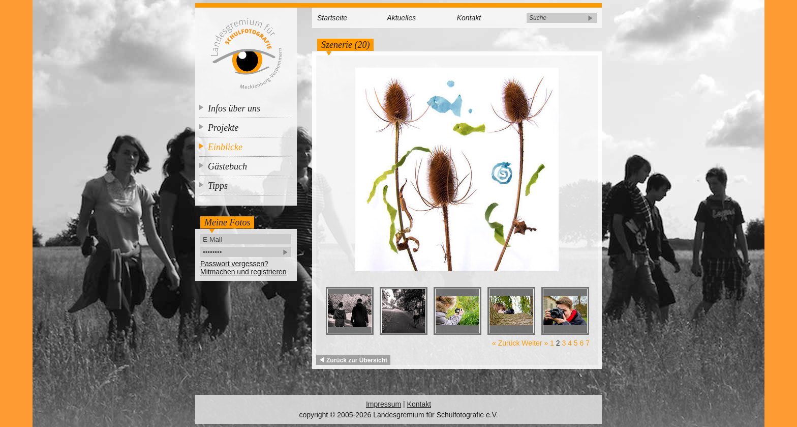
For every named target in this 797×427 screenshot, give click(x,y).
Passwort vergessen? (234, 264)
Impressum (383, 404)
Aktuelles (401, 18)
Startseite (332, 18)
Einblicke (225, 147)
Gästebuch (227, 166)
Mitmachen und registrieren (243, 272)
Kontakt (469, 18)
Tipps (218, 186)
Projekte (223, 128)
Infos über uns (234, 108)
